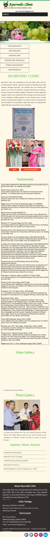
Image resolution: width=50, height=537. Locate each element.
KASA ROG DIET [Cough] (13, 457)
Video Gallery (25, 352)
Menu (6, 14)
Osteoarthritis (14, 46)
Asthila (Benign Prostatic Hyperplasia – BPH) (20, 470)
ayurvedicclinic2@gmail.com (17, 524)
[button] (3, 32)
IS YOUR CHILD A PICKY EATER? (16, 449)
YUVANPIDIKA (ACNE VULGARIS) (16, 461)
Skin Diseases (14, 51)
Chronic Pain (14, 56)
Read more (6, 499)
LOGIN (14, 169)
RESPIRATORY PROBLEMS (14, 60)
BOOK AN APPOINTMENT (31, 169)
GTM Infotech (6, 531)
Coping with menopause (13, 453)
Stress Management (14, 65)
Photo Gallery (25, 395)
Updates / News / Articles (25, 444)
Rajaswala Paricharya (12, 465)
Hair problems (14, 70)
